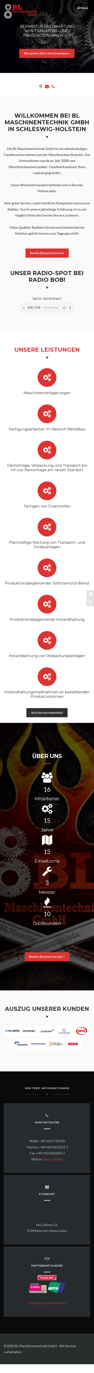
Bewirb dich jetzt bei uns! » (47, 956)
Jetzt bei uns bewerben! (47, 712)
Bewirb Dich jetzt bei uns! (47, 253)
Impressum (36, 1303)
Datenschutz (56, 1303)
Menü (82, 8)
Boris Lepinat (53, 1159)
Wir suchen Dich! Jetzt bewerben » (47, 53)
